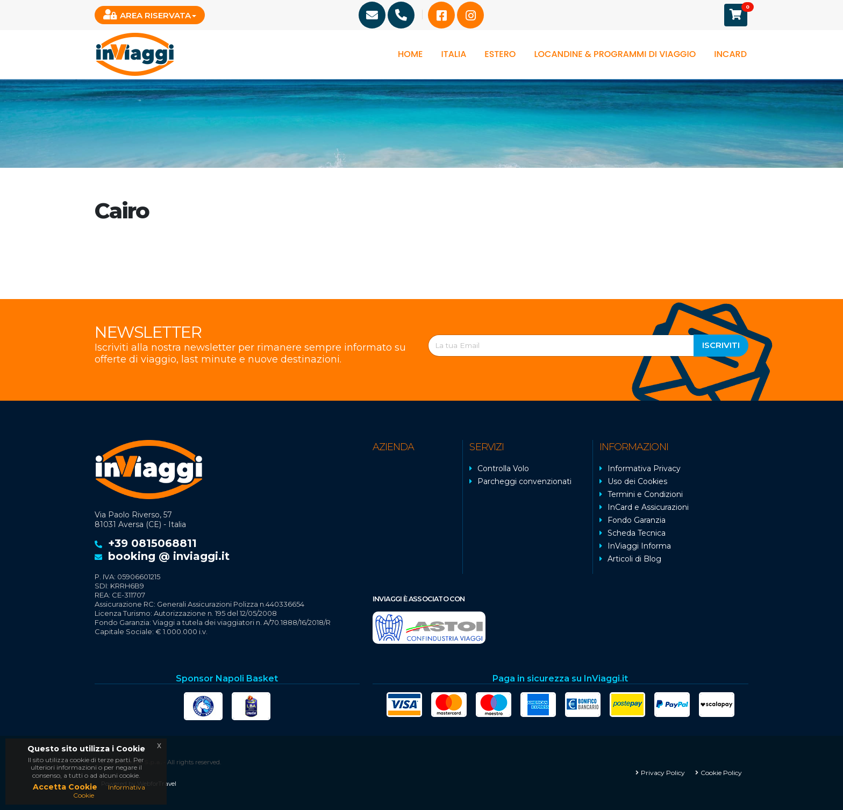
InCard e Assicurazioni (648, 507)
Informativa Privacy (644, 468)
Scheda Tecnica (637, 533)
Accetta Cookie (65, 787)
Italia (453, 54)
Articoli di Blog (634, 559)
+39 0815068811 (152, 543)
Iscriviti (721, 345)
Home (410, 54)
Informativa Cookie (109, 791)
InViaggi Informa (639, 546)
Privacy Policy (663, 773)
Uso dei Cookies (637, 481)
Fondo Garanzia (637, 520)
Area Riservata (147, 14)
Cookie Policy (721, 773)
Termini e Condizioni (645, 494)
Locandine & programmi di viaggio (615, 54)
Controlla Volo (503, 468)
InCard (730, 54)
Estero (500, 54)
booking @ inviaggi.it (169, 556)
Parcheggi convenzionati (524, 481)
